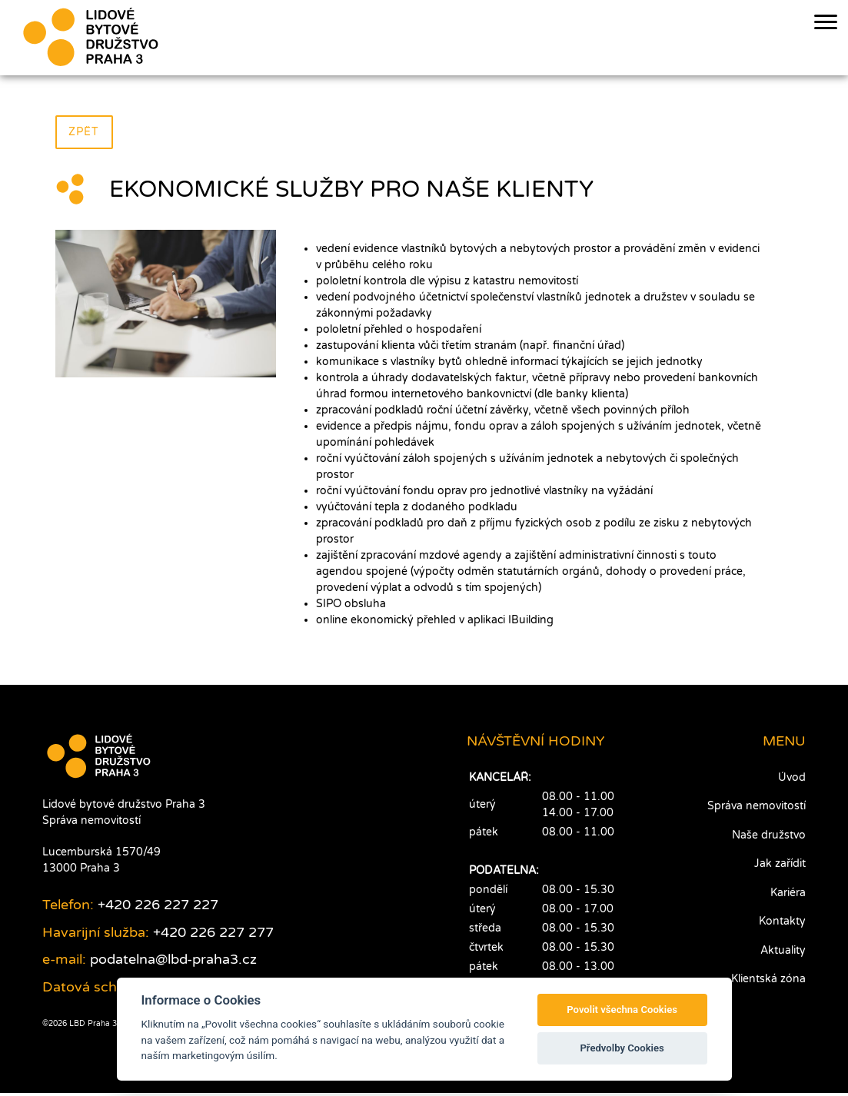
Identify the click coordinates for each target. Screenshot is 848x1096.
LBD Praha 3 (92, 1026)
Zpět (84, 132)
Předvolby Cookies (621, 1048)
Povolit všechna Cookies (622, 1009)
